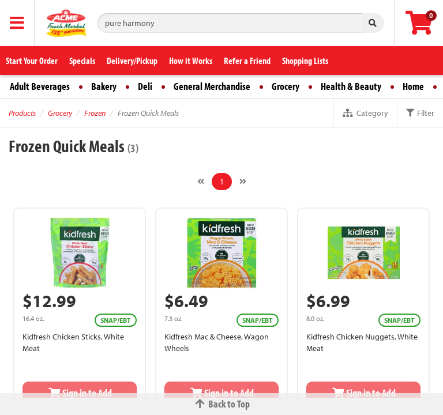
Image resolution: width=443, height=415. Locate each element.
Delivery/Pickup (132, 60)
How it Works (190, 60)
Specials (82, 60)
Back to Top (221, 403)
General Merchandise (212, 86)
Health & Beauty (351, 86)
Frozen (95, 113)
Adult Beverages (40, 86)
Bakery (104, 86)
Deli (145, 86)
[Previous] (200, 181)
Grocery (285, 86)
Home (413, 86)
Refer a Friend (247, 60)
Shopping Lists (305, 60)
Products (22, 113)
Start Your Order (32, 60)
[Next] (242, 181)
